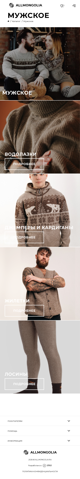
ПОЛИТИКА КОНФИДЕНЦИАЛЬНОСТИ (40, 471)
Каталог (16, 21)
